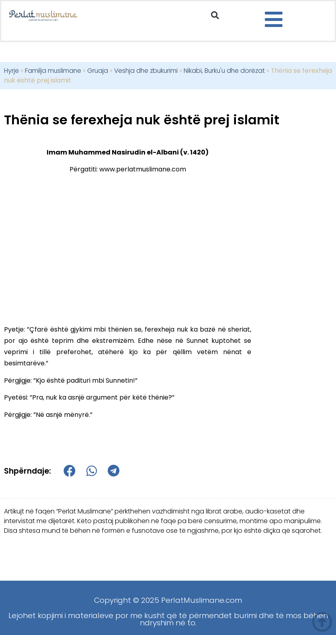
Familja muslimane (53, 70)
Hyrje (11, 70)
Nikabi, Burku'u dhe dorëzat (224, 70)
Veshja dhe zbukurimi (146, 70)
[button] (215, 15)
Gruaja (97, 70)
